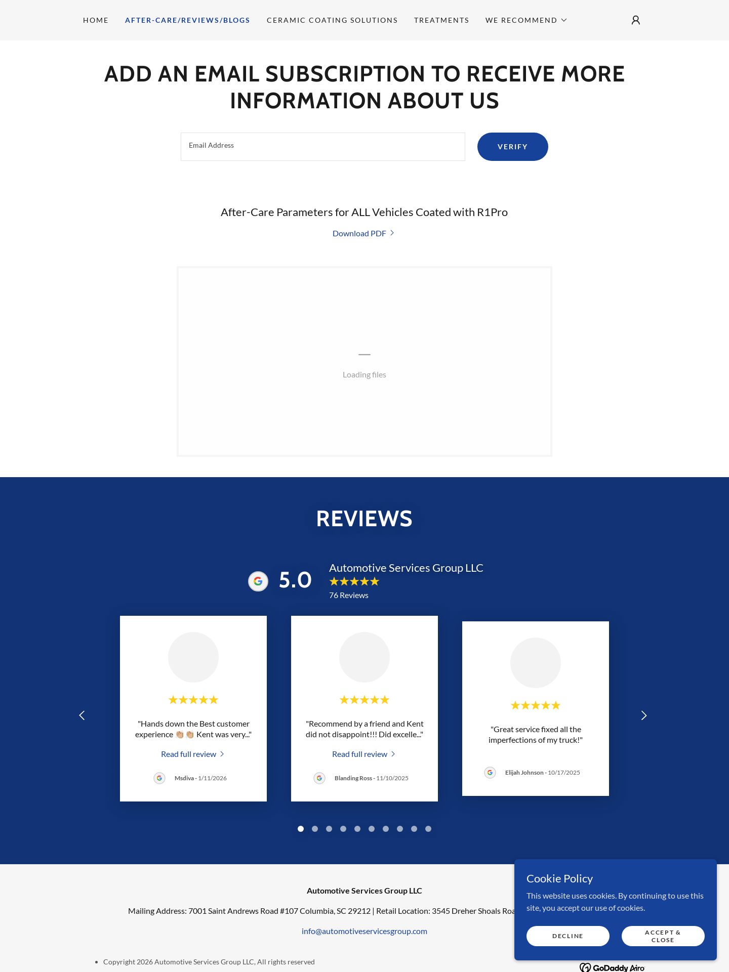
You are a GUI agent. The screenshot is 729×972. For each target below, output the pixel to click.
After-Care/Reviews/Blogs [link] (188, 20)
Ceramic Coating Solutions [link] (332, 20)
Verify (513, 146)
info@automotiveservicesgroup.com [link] (364, 931)
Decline (568, 936)
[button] (526, 20)
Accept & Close (663, 935)
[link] (364, 233)
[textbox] (323, 147)
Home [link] (96, 20)
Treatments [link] (441, 20)
